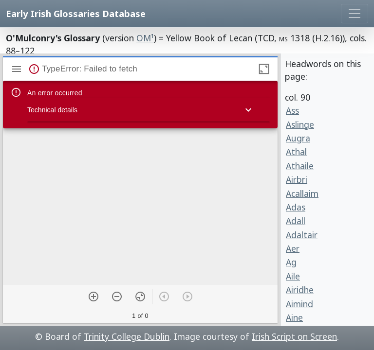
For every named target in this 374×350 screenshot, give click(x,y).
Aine (294, 317)
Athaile (300, 166)
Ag (291, 262)
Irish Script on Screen (294, 336)
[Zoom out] (117, 296)
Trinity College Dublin (126, 336)
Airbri (296, 179)
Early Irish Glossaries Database (76, 13)
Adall (295, 221)
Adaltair (302, 235)
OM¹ (145, 38)
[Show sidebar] (16, 69)
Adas (295, 207)
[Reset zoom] (140, 296)
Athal (296, 152)
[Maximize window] (264, 69)
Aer (292, 248)
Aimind (299, 304)
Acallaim (302, 193)
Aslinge (300, 124)
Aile (293, 276)
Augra (298, 138)
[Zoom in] (93, 296)
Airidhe (300, 290)
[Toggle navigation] (354, 13)
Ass (292, 110)
